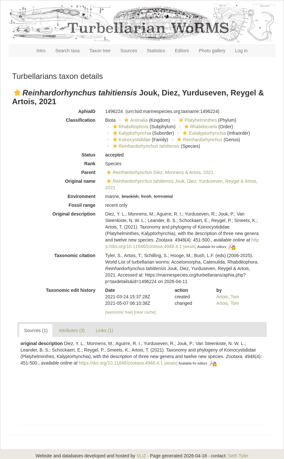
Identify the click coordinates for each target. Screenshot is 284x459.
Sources (128, 50)
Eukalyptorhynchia (203, 133)
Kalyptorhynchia (131, 133)
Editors (182, 50)
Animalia (135, 120)
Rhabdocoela (200, 126)
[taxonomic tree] (119, 312)
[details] (189, 246)
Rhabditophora (130, 126)
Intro (41, 50)
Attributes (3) (72, 330)
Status (89, 154)
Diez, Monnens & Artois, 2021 (159, 172)
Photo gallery (212, 50)
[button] (17, 92)
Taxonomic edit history (70, 290)
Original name (80, 181)
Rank (89, 163)
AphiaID (86, 111)
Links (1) (105, 330)
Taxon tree (100, 50)
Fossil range (82, 205)
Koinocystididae (131, 139)
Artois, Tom (227, 296)
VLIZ (141, 455)
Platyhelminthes (197, 120)
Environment (82, 196)
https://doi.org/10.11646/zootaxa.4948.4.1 (121, 363)
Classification (80, 120)
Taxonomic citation (75, 255)
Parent (88, 172)
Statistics (156, 50)
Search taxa (67, 50)
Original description (73, 214)
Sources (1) (35, 330)
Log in (241, 50)
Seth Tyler (238, 455)
